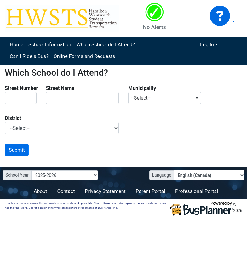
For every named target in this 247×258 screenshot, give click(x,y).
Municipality (142, 88)
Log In (207, 45)
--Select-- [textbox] (141, 98)
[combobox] (164, 98)
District (13, 118)
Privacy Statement (105, 191)
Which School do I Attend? (105, 45)
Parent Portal (150, 191)
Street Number (21, 88)
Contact (66, 191)
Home (16, 45)
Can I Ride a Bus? (29, 56)
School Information (49, 45)
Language (161, 175)
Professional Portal (196, 191)
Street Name (60, 88)
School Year (17, 175)
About (40, 191)
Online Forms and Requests (84, 56)
